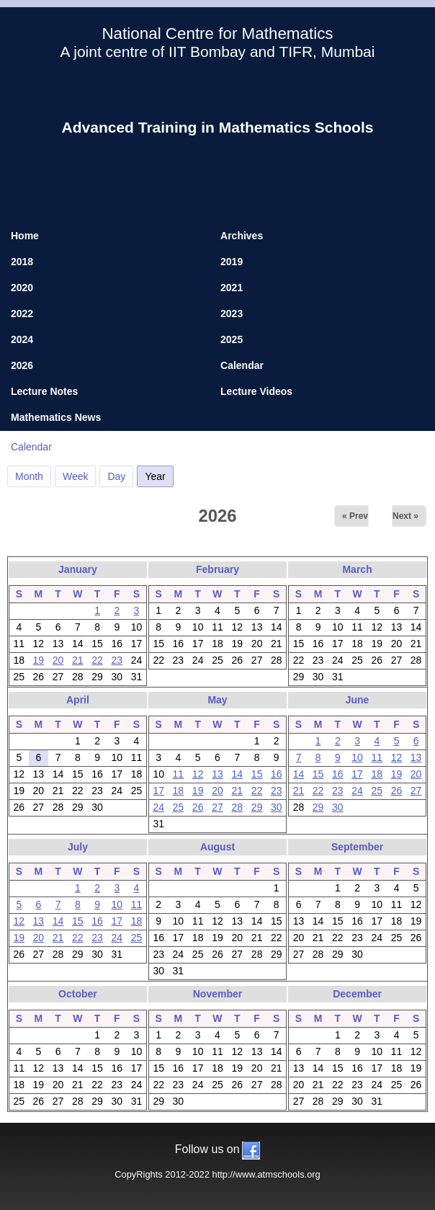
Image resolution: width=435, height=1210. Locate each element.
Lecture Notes (44, 391)
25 (178, 807)
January (77, 569)
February (217, 569)
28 (237, 807)
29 (257, 807)
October (77, 994)
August (217, 847)
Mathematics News (56, 417)
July (78, 847)
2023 (231, 313)
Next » (405, 516)
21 (78, 660)
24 (158, 807)
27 (217, 807)
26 (198, 807)
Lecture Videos (256, 391)
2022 (22, 313)
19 (39, 660)
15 (257, 774)
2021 (231, 287)
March (357, 569)
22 (97, 660)
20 (58, 660)
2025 (231, 339)
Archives (241, 235)
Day (116, 476)
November (217, 994)
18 (178, 790)
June (357, 700)
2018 (22, 261)
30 (276, 807)
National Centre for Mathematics (217, 34)
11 (178, 774)
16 (276, 774)
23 (117, 660)
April (77, 700)
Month (29, 476)
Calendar (242, 365)
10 (357, 757)
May (217, 700)
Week (76, 476)
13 (217, 774)
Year (159, 474)
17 (158, 790)
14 (237, 774)
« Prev (355, 516)
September (357, 847)
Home (25, 235)
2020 (22, 287)
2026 (22, 365)
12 (198, 774)
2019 (231, 261)
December (357, 994)
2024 (22, 339)
